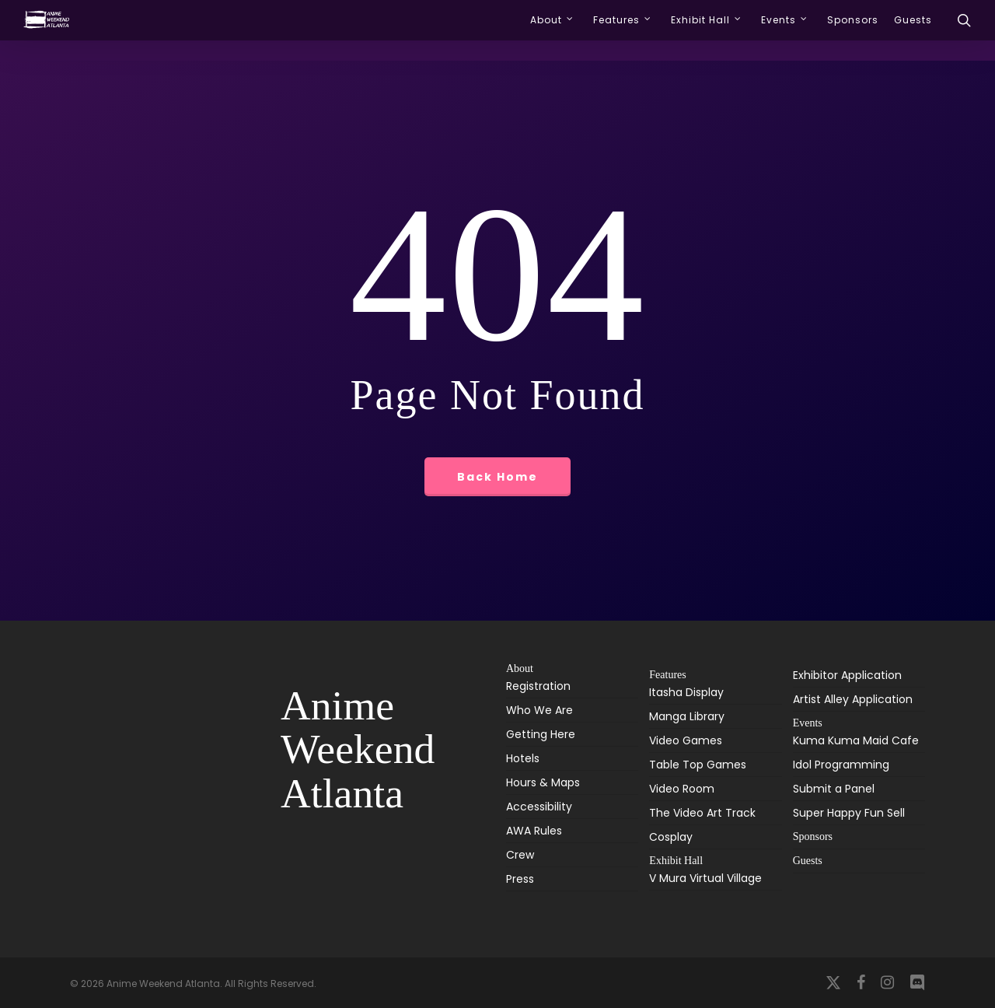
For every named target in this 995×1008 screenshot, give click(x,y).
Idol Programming (841, 764)
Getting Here (540, 734)
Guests (807, 860)
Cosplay (671, 837)
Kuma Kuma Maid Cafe (856, 741)
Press (520, 879)
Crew (520, 855)
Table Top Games (697, 764)
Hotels (522, 758)
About (519, 668)
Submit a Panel (834, 788)
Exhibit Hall (676, 860)
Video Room (681, 788)
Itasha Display (686, 693)
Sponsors (813, 836)
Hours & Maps (543, 782)
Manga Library (686, 716)
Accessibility (539, 806)
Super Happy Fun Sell (849, 813)
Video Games (685, 740)
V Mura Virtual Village (705, 879)
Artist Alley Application (853, 699)
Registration (538, 687)
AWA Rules (534, 830)
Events (807, 723)
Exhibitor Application (847, 675)
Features (667, 675)
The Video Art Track (702, 813)
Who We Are (539, 710)
